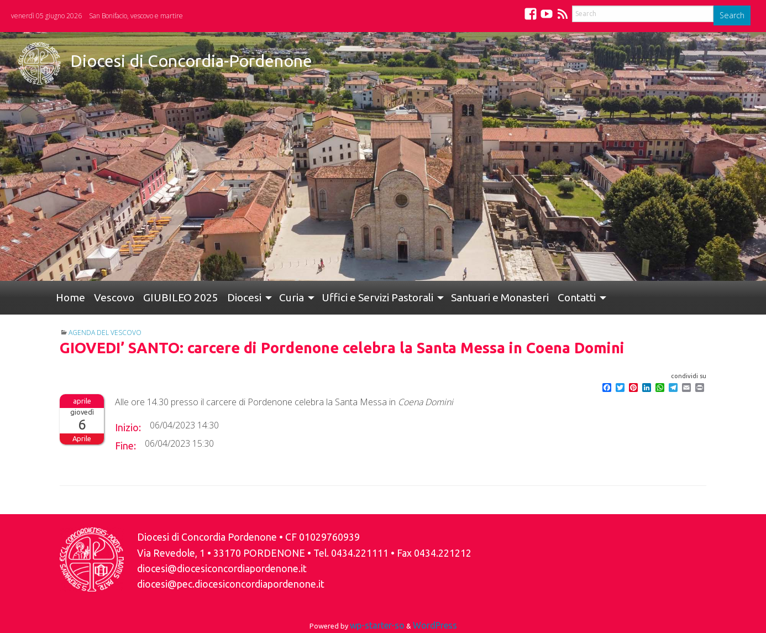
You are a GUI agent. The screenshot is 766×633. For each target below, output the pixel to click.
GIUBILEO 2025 (180, 297)
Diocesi (244, 297)
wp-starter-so (377, 625)
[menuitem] (70, 298)
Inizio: (128, 427)
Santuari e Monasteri (500, 297)
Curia (291, 297)
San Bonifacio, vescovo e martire (136, 15)
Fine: (125, 445)
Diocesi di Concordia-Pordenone (191, 60)
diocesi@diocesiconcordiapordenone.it (222, 568)
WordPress (435, 625)
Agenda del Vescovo (105, 332)
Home (70, 297)
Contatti (577, 297)
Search (732, 15)
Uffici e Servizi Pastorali (377, 297)
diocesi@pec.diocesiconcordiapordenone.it (230, 584)
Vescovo (114, 297)
